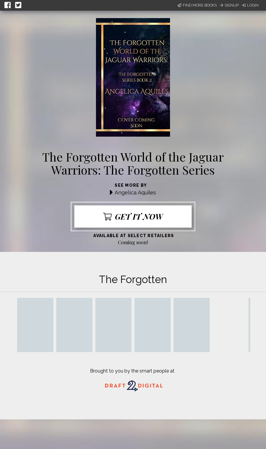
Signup (229, 5)
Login (250, 5)
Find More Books (197, 5)
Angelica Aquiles (135, 192)
